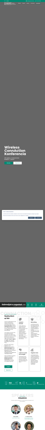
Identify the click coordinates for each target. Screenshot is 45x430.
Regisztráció (8, 370)
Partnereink (32, 3)
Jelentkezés (38, 3)
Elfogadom (31, 217)
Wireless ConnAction (14, 4)
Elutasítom (38, 217)
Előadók (19, 3)
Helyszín (28, 3)
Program (23, 3)
